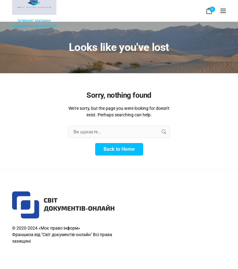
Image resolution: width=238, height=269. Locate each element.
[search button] (164, 132)
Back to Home (119, 149)
